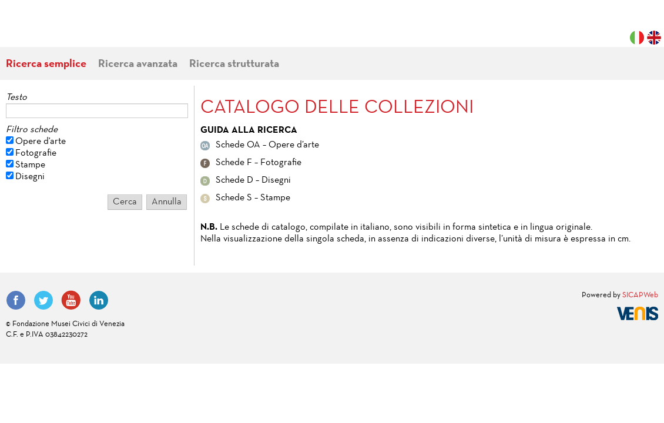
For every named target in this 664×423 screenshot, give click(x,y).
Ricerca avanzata (137, 64)
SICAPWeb (640, 295)
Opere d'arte (40, 141)
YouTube (71, 300)
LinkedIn (99, 300)
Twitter (43, 300)
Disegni (30, 177)
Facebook (16, 300)
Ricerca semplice (46, 64)
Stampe (30, 165)
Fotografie (35, 153)
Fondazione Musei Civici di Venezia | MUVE (54, 29)
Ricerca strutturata (234, 64)
